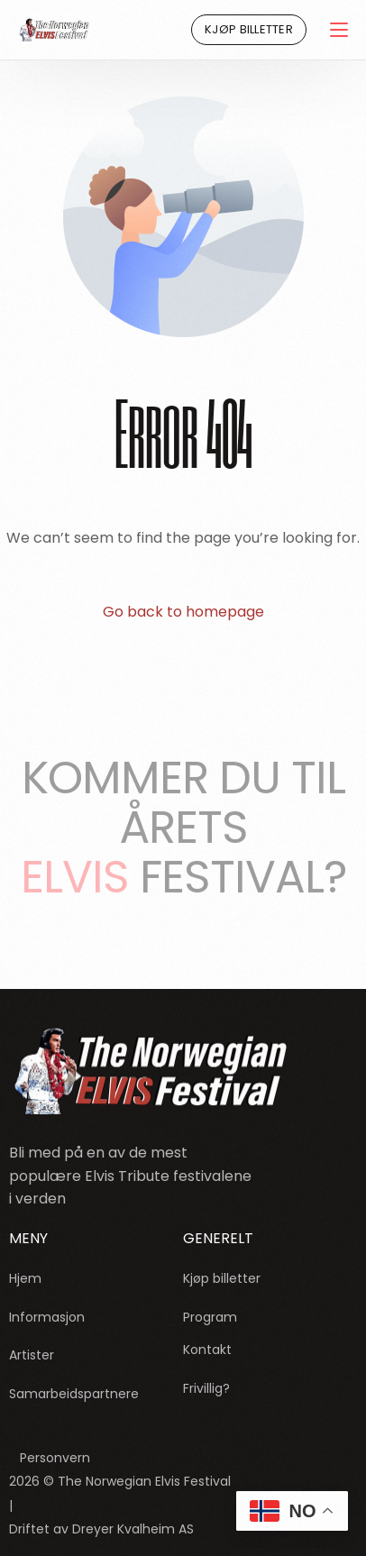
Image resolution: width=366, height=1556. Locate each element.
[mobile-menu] (336, 29)
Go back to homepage (183, 611)
